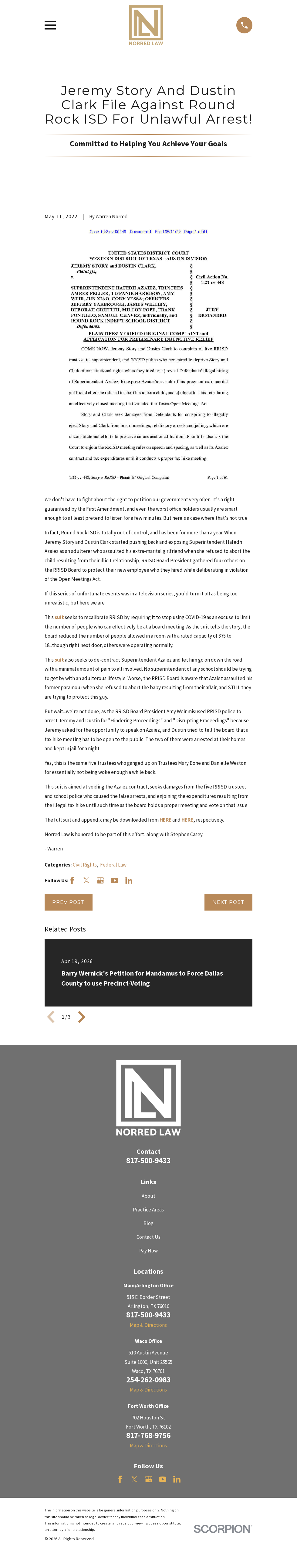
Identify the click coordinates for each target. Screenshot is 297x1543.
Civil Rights (85, 864)
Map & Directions (148, 1325)
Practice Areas (148, 1209)
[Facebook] (72, 880)
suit (60, 617)
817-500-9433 (148, 1160)
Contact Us (148, 1237)
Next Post (228, 902)
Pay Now (148, 1250)
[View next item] (82, 1017)
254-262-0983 (148, 1380)
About (148, 1196)
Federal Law (113, 864)
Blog (148, 1223)
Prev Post (68, 902)
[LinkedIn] (129, 880)
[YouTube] (114, 880)
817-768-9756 (148, 1435)
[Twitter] (86, 880)
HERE (187, 819)
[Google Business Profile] (100, 880)
